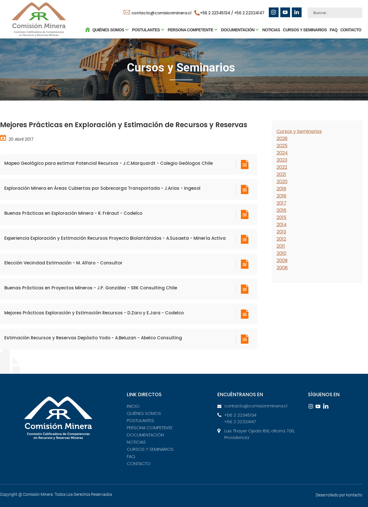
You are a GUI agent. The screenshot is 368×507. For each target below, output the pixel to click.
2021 (281, 174)
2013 (281, 232)
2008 (282, 267)
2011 (281, 246)
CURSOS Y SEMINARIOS (304, 30)
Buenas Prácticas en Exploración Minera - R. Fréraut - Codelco (73, 213)
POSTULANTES (140, 420)
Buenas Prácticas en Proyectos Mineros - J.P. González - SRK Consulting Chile (90, 288)
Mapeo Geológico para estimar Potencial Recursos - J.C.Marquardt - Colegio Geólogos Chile (108, 163)
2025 (282, 145)
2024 (282, 153)
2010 (281, 253)
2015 (281, 217)
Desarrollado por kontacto (339, 495)
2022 (282, 167)
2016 (281, 210)
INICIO (133, 406)
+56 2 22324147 (249, 13)
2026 (282, 138)
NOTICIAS (271, 30)
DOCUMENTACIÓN (145, 435)
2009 (282, 260)
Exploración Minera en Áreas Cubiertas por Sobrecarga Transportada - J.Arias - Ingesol (102, 188)
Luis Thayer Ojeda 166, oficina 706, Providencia (259, 434)
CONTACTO (350, 30)
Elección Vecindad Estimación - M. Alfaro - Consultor (63, 263)
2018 (281, 196)
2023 (282, 160)
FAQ (333, 30)
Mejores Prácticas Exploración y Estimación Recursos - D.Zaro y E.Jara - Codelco (94, 313)
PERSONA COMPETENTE (149, 428)
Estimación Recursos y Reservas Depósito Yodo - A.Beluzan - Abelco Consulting (93, 338)
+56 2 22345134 (240, 415)
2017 (281, 203)
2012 (281, 239)
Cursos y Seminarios (299, 131)
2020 (282, 181)
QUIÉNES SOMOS (144, 413)
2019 (281, 188)
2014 (282, 224)
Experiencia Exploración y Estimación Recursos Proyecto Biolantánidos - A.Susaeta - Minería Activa (115, 238)
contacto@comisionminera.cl (157, 13)
